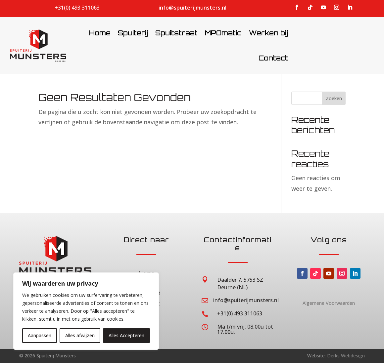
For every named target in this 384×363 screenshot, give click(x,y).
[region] (86, 311)
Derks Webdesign (346, 355)
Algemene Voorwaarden (329, 303)
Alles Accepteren (126, 335)
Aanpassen (39, 335)
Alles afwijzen (80, 335)
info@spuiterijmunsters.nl (192, 7)
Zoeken (334, 98)
